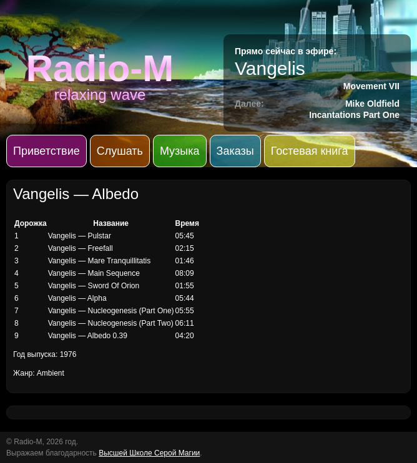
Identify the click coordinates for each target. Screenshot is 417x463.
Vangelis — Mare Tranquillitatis (99, 260)
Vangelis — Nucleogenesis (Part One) (111, 310)
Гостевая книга (309, 151)
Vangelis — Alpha (77, 298)
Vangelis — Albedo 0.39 (87, 335)
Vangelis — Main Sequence (94, 273)
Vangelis (270, 68)
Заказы (235, 151)
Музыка (180, 151)
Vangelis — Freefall (80, 248)
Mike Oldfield (372, 104)
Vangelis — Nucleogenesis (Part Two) (111, 323)
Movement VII (371, 86)
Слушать (120, 151)
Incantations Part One (354, 115)
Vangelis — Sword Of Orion (94, 285)
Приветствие (46, 151)
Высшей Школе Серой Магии (149, 453)
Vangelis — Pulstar (79, 236)
